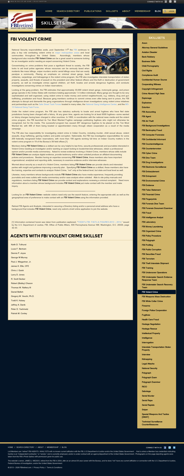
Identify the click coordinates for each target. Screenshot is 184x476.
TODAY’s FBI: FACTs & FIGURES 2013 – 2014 (99, 222)
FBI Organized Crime (151, 231)
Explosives (147, 103)
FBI (75, 50)
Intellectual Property (151, 333)
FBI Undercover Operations (154, 272)
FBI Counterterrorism (151, 148)
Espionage (147, 98)
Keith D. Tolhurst (18, 244)
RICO (144, 387)
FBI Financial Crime (151, 194)
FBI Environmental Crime (153, 181)
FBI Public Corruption (151, 249)
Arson (144, 43)
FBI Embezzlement (150, 171)
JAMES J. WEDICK (32, 461)
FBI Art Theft (148, 121)
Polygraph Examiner (151, 382)
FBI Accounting (149, 112)
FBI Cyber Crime (149, 153)
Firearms (146, 306)
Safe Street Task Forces (50, 104)
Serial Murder (148, 396)
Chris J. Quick (17, 270)
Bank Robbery (148, 57)
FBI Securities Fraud (151, 254)
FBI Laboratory (149, 222)
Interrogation (148, 342)
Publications (92, 11)
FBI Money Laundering (152, 226)
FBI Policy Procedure (151, 236)
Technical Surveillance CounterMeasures (152, 423)
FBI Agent (146, 116)
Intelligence (147, 338)
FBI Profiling (147, 245)
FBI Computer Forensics (153, 135)
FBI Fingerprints (149, 199)
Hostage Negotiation (151, 324)
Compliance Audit (150, 75)
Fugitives (146, 315)
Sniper (145, 409)
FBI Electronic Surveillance (154, 167)
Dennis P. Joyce (18, 253)
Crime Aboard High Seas (153, 93)
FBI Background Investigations (156, 125)
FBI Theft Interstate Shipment (155, 263)
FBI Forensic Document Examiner (157, 208)
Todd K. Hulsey (18, 300)
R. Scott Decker (18, 279)
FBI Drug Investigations (152, 162)
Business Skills (148, 61)
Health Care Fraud (150, 319)
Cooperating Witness (151, 84)
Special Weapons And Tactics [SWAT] (155, 415)
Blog (158, 11)
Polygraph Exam (149, 377)
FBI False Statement (151, 190)
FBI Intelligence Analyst (152, 217)
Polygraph (146, 373)
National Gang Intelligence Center (101, 104)
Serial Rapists (148, 405)
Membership (143, 11)
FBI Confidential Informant (154, 139)
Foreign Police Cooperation (154, 310)
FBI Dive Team (149, 158)
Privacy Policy (39, 468)
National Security (149, 368)
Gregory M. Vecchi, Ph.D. (22, 296)
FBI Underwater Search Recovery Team (157, 286)
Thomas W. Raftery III (21, 287)
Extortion (146, 107)
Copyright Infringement (152, 89)
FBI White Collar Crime (152, 301)
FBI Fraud (146, 213)
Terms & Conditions (54, 468)
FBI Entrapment (149, 176)
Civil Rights (147, 70)
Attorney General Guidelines (155, 47)
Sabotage (146, 391)
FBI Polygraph (148, 240)
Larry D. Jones (17, 274)
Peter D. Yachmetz (19, 309)
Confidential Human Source (154, 80)
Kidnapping (147, 359)
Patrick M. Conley (19, 313)
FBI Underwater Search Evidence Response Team (157, 278)
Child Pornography (150, 66)
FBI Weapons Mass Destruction (156, 296)
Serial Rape (147, 400)
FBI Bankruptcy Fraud (152, 130)
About (126, 11)
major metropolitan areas (67, 52)
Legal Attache (148, 364)
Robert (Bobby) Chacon (22, 283)
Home (48, 11)
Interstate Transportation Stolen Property (156, 348)
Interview (146, 354)
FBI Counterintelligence (152, 144)
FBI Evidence (148, 185)
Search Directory (68, 11)
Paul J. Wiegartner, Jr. (21, 262)
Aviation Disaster (149, 52)
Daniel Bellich (17, 292)
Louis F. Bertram (18, 249)
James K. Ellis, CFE (20, 266)
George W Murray (19, 257)
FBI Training (147, 268)
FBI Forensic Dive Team (153, 204)
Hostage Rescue (149, 329)
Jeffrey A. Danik (18, 305)
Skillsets (112, 11)
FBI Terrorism (148, 259)
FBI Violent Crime (150, 292)
